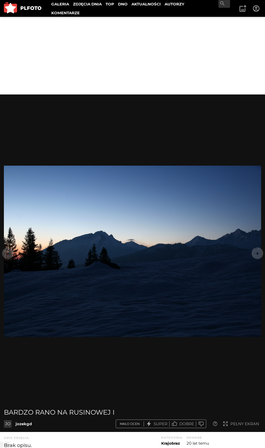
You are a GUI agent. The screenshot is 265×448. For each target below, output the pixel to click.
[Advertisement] (132, 55)
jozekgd (24, 423)
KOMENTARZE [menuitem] (65, 12)
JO (8, 423)
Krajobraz (170, 443)
